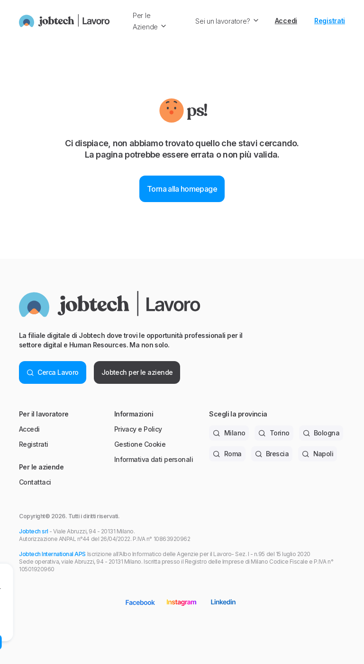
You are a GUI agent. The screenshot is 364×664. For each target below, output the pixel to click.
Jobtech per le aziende (137, 372)
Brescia (272, 454)
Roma (227, 454)
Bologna (321, 433)
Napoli (317, 454)
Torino (273, 433)
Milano (229, 433)
